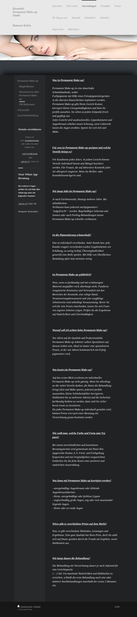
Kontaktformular (32, 140)
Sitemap (37, 606)
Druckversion (25, 606)
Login (117, 606)
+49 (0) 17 (25, 161)
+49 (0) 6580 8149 (29, 154)
